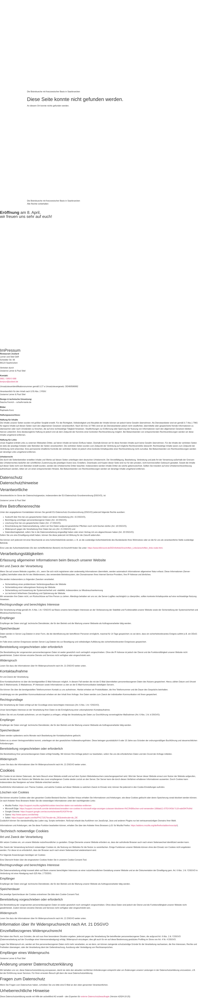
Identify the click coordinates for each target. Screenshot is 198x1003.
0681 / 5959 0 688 (8, 379)
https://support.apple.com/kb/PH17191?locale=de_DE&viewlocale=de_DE (44, 818)
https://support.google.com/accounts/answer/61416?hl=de (46, 812)
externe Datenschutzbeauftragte (95, 996)
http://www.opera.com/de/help (25, 815)
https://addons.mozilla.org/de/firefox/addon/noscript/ (154, 825)
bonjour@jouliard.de (9, 382)
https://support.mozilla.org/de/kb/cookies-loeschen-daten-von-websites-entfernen (55, 805)
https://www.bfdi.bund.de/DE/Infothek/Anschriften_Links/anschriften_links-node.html (125, 548)
